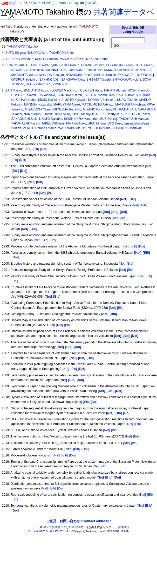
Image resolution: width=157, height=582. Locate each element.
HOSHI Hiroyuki (138, 90)
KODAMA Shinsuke (101, 100)
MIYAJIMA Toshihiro (67, 109)
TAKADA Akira (37, 53)
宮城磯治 (123, 527)
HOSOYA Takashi (23, 95)
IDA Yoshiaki (46, 95)
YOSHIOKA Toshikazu (127, 128)
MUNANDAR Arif (124, 109)
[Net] (27, 149)
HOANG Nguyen (92, 65)
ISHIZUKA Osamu (69, 95)
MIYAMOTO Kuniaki (97, 109)
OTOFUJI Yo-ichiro (24, 79)
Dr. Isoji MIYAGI (38, 531)
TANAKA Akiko (75, 123)
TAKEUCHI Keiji (52, 123)
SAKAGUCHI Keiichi (135, 114)
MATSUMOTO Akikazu (98, 104)
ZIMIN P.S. (60, 84)
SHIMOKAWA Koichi (126, 79)
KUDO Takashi (127, 100)
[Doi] (43, 149)
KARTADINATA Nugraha (134, 95)
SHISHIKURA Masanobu (81, 119)
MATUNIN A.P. (141, 70)
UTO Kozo (114, 123)
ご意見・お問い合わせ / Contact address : (78, 521)
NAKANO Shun (97, 59)
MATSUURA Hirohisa (130, 104)
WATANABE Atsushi (72, 128)
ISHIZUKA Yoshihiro (19, 59)
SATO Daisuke (52, 119)
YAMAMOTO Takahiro (22, 46)
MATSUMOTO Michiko (113, 70)
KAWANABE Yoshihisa (27, 70)
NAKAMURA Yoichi (79, 75)
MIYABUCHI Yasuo (38, 109)
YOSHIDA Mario (99, 128)
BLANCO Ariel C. (17, 65)
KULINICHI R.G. (56, 70)
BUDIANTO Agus (36, 90)
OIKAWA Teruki (129, 75)
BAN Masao (13, 90)
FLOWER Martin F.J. (64, 90)
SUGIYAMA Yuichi (38, 84)
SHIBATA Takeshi (98, 79)
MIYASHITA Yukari (24, 75)
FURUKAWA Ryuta (44, 65)
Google (137, 32)
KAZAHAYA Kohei (23, 100)
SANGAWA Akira (73, 79)
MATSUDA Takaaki (82, 70)
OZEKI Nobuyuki (108, 114)
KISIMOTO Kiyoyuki (72, 100)
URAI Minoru (97, 123)
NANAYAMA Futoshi (38, 114)
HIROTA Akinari (115, 90)
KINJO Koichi (47, 100)
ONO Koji (148, 75)
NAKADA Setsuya (51, 75)
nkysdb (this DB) (85, 3)
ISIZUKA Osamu (95, 95)
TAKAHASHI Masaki (25, 123)
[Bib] (35, 149)
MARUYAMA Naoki (66, 104)
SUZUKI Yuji (109, 119)
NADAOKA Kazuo (71, 59)
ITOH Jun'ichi (143, 65)
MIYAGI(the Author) (55, 3)
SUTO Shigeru (15, 53)
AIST (24, 3)
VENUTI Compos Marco (40, 128)
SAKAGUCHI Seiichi (25, 119)
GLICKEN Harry (91, 90)
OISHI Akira (61, 114)
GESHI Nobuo (69, 65)
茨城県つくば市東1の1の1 (68, 527)
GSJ (34, 3)
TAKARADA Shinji (61, 53)
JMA (111, 95)
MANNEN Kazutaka (38, 104)
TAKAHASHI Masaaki (134, 119)
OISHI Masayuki (83, 114)
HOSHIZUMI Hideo (119, 65)
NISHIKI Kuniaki (105, 75)
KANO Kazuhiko (46, 59)
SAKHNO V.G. (49, 79)
